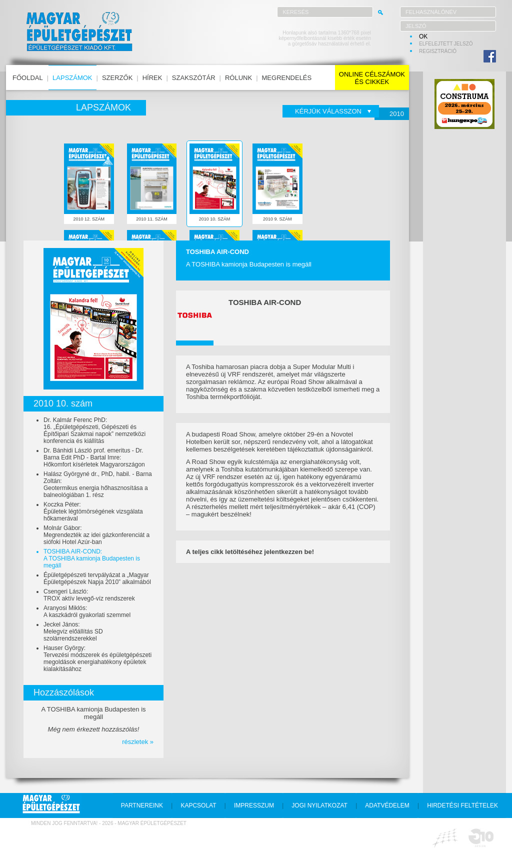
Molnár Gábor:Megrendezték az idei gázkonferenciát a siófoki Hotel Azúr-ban (97, 535)
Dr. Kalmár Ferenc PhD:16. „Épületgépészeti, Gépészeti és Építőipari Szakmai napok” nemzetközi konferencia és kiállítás (95, 430)
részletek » (138, 742)
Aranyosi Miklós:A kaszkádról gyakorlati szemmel (87, 611)
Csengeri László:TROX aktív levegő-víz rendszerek (89, 595)
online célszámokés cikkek (372, 78)
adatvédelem (387, 805)
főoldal (27, 78)
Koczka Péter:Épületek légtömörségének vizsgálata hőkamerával (93, 511)
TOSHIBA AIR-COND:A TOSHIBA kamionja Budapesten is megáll (92, 558)
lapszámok (72, 78)
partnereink (142, 805)
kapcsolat (198, 805)
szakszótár (194, 78)
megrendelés (287, 78)
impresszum (254, 805)
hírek (152, 78)
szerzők (117, 78)
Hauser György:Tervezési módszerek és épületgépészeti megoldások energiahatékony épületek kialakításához (98, 658)
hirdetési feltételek (462, 805)
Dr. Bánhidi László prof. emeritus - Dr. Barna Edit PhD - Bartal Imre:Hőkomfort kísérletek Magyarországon (94, 457)
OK (423, 36)
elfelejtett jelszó (446, 43)
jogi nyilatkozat (320, 805)
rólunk (238, 78)
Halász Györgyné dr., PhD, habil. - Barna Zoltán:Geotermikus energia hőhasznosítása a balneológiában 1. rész (98, 484)
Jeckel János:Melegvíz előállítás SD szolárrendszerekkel (73, 631)
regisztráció (437, 51)
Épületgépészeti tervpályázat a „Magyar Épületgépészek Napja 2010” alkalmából (97, 579)
